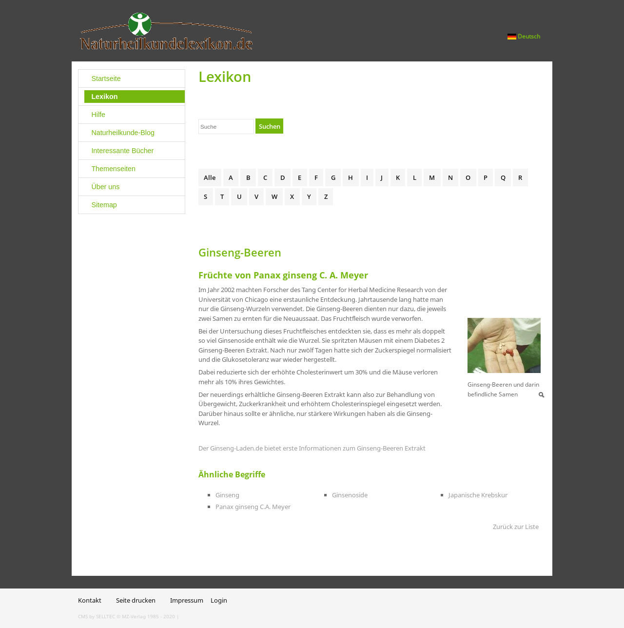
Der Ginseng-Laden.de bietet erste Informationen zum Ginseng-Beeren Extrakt (312, 448)
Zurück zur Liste (516, 526)
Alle (209, 177)
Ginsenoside (350, 495)
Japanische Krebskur (477, 495)
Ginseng (227, 495)
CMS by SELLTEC (96, 616)
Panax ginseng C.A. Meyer (253, 506)
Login (219, 600)
